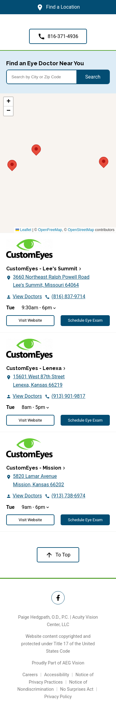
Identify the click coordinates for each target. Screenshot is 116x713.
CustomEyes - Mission (33, 468)
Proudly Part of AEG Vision (58, 663)
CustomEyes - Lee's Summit (41, 269)
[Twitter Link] (58, 597)
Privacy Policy (58, 696)
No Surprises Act (76, 689)
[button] (103, 161)
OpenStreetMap (81, 230)
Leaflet (23, 230)
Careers (30, 674)
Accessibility (56, 674)
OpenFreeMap (50, 230)
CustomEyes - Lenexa (34, 368)
